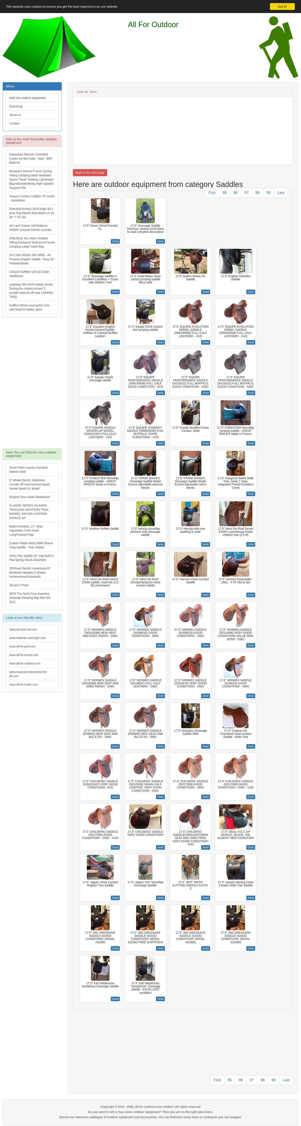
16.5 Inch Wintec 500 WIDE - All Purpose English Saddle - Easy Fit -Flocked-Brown (32, 259)
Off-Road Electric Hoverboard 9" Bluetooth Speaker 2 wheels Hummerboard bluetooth (30, 572)
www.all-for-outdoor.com (24, 663)
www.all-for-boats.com (23, 684)
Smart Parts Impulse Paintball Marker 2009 (28, 469)
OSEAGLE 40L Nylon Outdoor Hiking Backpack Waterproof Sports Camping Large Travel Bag (32, 242)
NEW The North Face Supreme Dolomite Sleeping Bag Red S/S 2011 (29, 598)
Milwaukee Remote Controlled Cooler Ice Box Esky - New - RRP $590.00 (31, 158)
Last (280, 193)
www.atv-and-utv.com (23, 629)
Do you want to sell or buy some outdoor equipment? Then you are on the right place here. (150, 1112)
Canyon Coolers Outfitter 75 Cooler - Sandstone (32, 198)
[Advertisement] (32, 385)
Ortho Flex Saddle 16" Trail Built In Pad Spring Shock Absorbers (31, 558)
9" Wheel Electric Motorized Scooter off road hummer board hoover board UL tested (29, 484)
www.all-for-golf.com (22, 646)
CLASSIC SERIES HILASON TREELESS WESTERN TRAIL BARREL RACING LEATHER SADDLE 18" (29, 512)
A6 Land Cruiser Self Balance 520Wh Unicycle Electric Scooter (30, 227)
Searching (15, 106)
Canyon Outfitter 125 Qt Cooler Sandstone (29, 274)
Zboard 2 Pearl (19, 585)
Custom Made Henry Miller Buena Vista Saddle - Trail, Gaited (31, 545)
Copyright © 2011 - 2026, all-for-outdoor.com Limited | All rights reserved (150, 1106)
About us (15, 115)
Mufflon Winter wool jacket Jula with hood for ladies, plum (29, 307)
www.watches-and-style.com (27, 638)
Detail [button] (115, 241)
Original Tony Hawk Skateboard (29, 497)
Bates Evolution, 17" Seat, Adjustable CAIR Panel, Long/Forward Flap (26, 530)
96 (235, 193)
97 (246, 193)
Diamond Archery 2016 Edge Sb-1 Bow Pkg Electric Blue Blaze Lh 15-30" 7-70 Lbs (32, 213)
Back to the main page (90, 172)
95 (224, 193)
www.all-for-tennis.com (24, 655)
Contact (14, 123)
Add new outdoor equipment (27, 98)
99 (268, 193)
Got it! (282, 6)
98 (257, 193)
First (212, 193)
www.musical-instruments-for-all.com (28, 674)
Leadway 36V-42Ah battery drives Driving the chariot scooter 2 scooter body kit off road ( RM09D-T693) (31, 290)
